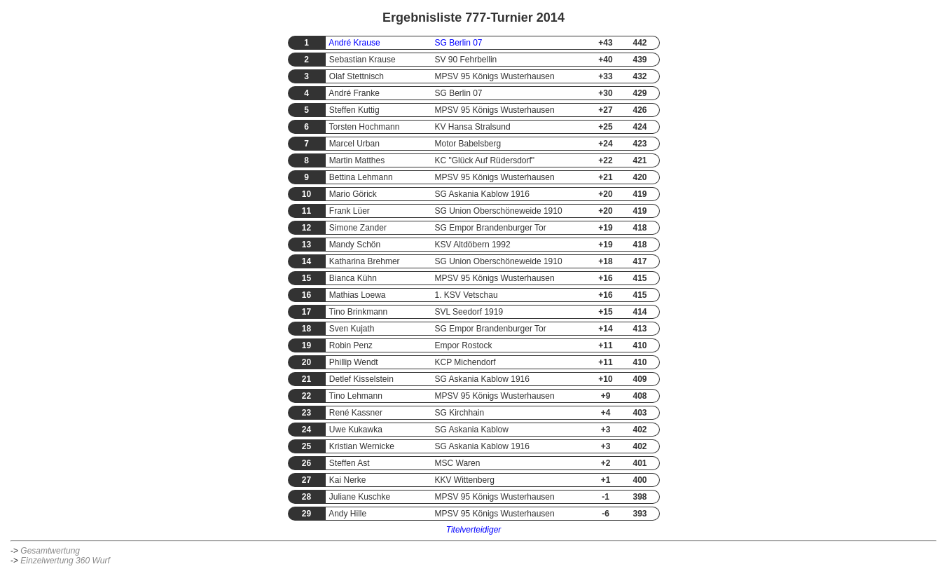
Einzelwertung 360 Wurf (64, 560)
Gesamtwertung (50, 551)
